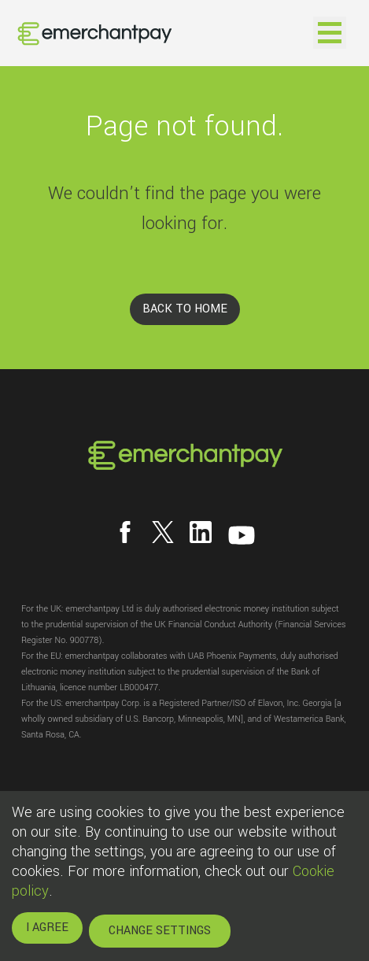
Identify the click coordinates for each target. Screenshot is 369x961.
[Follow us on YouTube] (241, 535)
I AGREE (47, 927)
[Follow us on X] (163, 532)
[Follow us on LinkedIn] (201, 532)
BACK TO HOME (184, 309)
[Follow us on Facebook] (125, 532)
